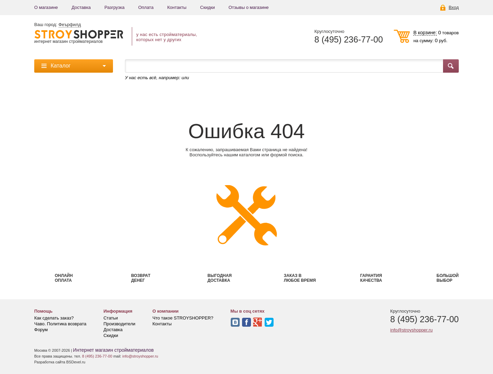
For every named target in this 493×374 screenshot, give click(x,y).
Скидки (207, 7)
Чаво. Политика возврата (60, 323)
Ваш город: (57, 24)
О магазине (46, 7)
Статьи (110, 318)
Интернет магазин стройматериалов (113, 350)
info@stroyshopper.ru (411, 330)
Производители (119, 323)
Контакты (176, 7)
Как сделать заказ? (54, 318)
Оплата (146, 7)
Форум (41, 329)
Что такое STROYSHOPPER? (182, 318)
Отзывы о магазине (248, 7)
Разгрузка (114, 7)
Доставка (81, 7)
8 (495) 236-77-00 (348, 39)
